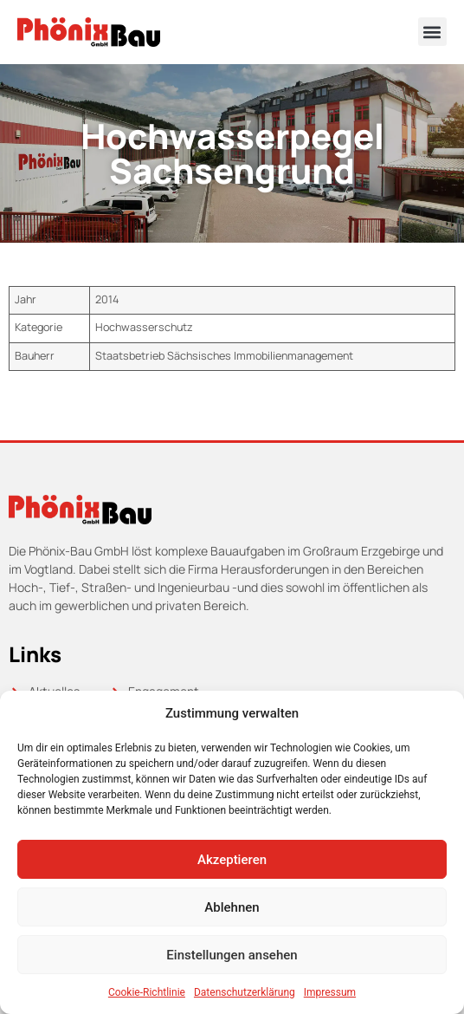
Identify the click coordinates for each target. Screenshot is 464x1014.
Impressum (330, 992)
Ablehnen (231, 907)
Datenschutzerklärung (244, 992)
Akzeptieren (232, 860)
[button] (432, 31)
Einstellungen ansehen (231, 955)
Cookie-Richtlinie (146, 992)
